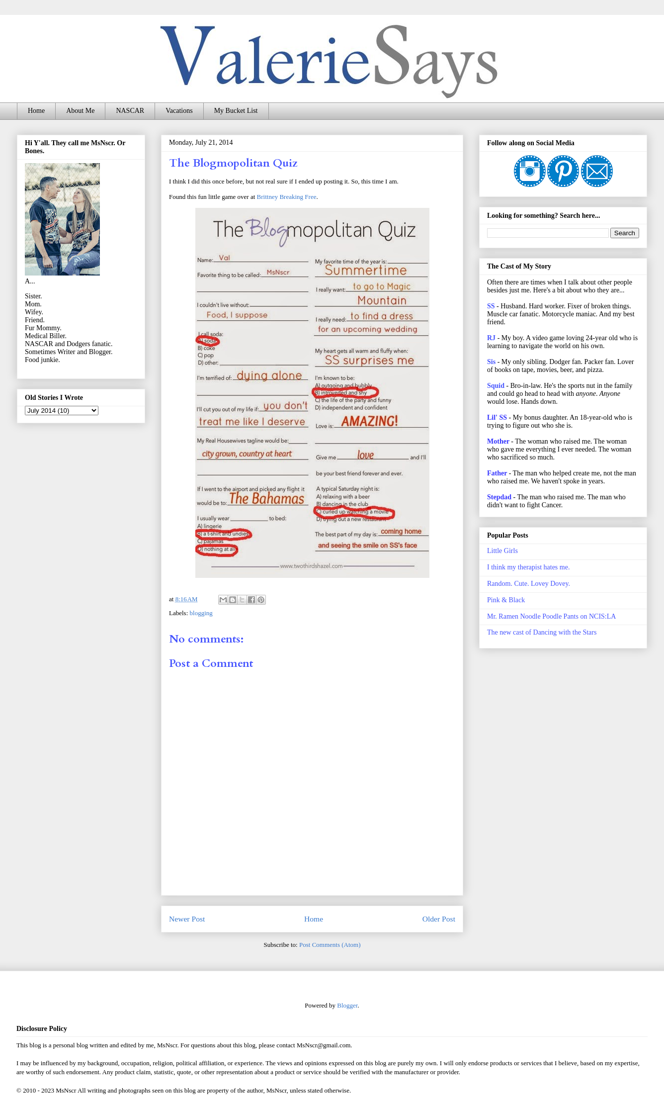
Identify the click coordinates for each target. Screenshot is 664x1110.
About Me (80, 110)
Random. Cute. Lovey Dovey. (528, 583)
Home (36, 110)
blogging (201, 613)
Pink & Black (506, 600)
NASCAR (130, 110)
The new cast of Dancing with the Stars (541, 632)
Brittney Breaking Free (287, 196)
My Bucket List (236, 110)
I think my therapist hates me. (528, 567)
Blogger (347, 1005)
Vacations (179, 110)
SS (491, 306)
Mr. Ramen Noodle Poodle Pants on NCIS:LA (551, 616)
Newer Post (187, 919)
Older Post (438, 919)
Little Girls (502, 551)
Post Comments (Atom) (330, 944)
